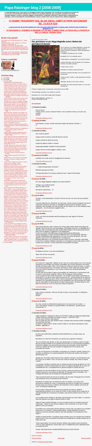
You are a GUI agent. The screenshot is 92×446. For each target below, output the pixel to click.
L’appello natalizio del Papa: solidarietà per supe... (15, 132)
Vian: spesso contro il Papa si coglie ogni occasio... (16, 210)
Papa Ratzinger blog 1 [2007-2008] (10, 54)
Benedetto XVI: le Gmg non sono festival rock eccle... (16, 196)
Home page (61, 438)
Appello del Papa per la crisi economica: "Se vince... (16, 138)
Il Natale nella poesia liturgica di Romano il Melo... (15, 115)
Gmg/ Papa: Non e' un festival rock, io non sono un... (16, 229)
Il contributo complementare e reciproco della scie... (16, 182)
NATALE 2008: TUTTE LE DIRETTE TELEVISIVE (15, 157)
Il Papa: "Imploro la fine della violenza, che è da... (15, 88)
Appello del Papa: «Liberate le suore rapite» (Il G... (16, 112)
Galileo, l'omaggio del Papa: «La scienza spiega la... (16, 239)
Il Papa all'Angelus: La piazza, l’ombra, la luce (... (15, 206)
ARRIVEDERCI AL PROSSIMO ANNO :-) (13, 82)
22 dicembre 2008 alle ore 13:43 (44, 176)
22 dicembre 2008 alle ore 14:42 (44, 245)
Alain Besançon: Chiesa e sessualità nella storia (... (16, 105)
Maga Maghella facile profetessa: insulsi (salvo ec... (16, 202)
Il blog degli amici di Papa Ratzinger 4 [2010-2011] (14, 52)
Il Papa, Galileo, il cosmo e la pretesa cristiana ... (15, 189)
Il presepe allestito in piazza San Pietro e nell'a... (15, 146)
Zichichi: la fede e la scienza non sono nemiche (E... (16, 236)
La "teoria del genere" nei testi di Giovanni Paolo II (15, 183)
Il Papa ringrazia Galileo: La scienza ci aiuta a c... (15, 203)
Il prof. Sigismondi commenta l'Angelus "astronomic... (16, 207)
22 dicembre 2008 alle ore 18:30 (44, 328)
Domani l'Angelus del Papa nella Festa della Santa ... (16, 98)
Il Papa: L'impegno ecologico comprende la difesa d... (16, 230)
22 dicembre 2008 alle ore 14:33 (44, 211)
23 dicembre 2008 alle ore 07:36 (44, 432)
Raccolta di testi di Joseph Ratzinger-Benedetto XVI (14, 48)
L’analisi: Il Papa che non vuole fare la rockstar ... (15, 199)
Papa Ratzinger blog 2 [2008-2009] (33, 7)
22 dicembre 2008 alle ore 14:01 (44, 192)
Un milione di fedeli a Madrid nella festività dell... (15, 89)
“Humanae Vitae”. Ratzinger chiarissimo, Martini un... (16, 213)
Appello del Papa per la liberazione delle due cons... (16, 118)
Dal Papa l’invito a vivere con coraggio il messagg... (16, 101)
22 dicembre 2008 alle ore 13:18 (44, 118)
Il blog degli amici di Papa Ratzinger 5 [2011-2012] (14, 46)
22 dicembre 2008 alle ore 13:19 (44, 128)
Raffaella (37, 120)
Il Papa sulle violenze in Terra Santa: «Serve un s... (16, 86)
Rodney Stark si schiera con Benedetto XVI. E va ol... (16, 240)
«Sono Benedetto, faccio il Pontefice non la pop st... (16, 194)
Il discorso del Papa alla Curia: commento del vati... (16, 176)
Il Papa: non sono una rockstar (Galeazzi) (13, 169)
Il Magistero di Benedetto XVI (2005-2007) (12, 45)
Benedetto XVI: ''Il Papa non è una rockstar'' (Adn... (16, 228)
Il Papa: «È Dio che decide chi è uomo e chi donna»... (16, 200)
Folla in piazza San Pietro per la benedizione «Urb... (16, 136)
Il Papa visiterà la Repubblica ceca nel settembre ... (16, 148)
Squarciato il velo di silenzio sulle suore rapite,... (15, 99)
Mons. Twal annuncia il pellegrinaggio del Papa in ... (16, 172)
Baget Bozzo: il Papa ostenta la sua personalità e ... (16, 166)
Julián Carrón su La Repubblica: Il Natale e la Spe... (16, 190)
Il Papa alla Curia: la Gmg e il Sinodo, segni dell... (15, 218)
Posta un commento (37, 435)
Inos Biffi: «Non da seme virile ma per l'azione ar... (15, 145)
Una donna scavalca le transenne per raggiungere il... (16, 128)
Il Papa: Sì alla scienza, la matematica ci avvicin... (15, 223)
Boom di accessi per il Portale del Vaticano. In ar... (15, 187)
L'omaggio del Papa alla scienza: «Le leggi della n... (16, 238)
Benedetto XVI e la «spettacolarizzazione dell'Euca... (16, 205)
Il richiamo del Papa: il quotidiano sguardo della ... (15, 107)
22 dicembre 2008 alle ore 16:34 (44, 310)
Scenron (36, 179)
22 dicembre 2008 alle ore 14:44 (44, 257)
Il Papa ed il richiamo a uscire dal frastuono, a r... (15, 167)
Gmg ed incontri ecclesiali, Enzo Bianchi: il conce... (16, 174)
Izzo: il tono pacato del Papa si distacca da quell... (15, 219)
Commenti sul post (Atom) (44, 442)
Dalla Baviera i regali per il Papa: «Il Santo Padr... (15, 212)
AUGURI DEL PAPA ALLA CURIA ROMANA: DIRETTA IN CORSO (14, 234)
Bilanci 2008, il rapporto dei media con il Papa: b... (15, 94)
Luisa (35, 195)
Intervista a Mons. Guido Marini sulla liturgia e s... (15, 91)
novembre (7, 242)
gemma (36, 260)
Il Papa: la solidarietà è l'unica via (11, 122)
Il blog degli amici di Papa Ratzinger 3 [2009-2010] (14, 53)
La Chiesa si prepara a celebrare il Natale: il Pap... (15, 173)
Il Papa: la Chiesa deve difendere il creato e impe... (16, 216)
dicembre (6, 81)
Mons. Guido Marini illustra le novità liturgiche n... (15, 209)
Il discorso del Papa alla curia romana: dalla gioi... (15, 193)
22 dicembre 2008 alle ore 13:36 (44, 161)
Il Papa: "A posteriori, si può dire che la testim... (15, 119)
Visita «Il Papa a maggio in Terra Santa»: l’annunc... (16, 161)
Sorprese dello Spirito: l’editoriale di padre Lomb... (15, 149)
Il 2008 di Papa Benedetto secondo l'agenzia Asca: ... (16, 102)
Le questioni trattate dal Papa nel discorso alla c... (15, 191)
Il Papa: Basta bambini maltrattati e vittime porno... (15, 142)
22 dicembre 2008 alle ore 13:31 (44, 152)
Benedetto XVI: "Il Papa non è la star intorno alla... (15, 232)
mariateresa (38, 155)
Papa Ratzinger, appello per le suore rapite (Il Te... (15, 104)
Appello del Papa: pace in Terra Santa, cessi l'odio (15, 139)
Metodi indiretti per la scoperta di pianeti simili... (15, 180)
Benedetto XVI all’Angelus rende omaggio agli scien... (16, 215)
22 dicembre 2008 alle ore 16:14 (44, 298)
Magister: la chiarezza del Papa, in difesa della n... (15, 197)
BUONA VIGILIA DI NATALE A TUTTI (12, 164)
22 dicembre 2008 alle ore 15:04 (44, 286)
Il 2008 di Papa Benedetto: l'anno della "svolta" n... (16, 84)
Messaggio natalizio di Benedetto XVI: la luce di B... (16, 116)
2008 (4, 79)
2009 (4, 78)
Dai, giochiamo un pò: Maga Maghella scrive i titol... (16, 225)
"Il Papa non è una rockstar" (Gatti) (12, 163)
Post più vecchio (86, 438)
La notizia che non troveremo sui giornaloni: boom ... (16, 108)
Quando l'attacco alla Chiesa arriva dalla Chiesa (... (16, 92)
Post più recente (36, 438)
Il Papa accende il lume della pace (12, 151)
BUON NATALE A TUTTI (9, 143)
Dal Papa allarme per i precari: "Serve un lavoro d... (16, 85)
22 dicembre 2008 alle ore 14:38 (44, 221)
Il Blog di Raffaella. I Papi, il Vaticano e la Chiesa (13, 43)
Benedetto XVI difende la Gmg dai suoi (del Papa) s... (16, 170)
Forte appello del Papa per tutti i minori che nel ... (15, 121)
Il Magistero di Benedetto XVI (8, 44)
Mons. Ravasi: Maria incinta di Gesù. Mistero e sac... (16, 114)
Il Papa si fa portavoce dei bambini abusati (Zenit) (15, 124)
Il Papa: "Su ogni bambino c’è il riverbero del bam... (16, 140)
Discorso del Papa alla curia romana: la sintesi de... (16, 226)
